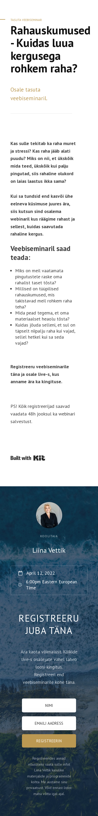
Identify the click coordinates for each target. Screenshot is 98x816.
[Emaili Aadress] (49, 723)
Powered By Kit (27, 458)
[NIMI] (49, 705)
